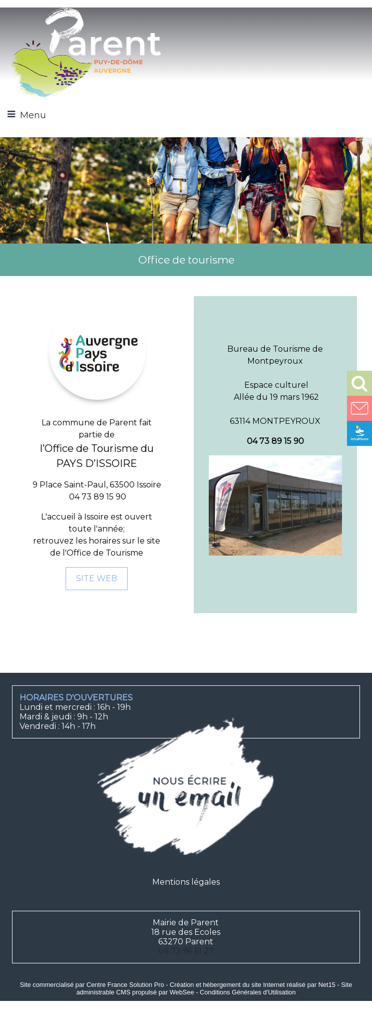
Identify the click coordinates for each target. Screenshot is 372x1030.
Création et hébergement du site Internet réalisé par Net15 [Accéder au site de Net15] (252, 984)
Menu (33, 115)
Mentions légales (186, 882)
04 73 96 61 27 (186, 951)
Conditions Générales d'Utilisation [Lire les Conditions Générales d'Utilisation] (248, 992)
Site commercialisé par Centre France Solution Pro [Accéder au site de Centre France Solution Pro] (92, 984)
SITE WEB (96, 578)
